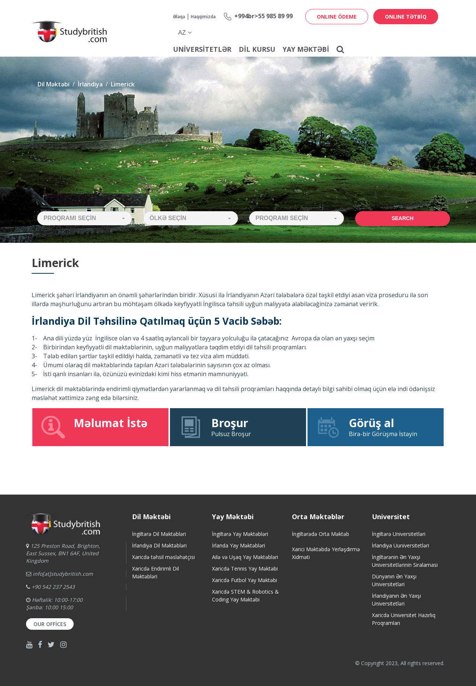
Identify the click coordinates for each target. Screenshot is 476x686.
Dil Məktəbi (54, 84)
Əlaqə (179, 16)
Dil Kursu (257, 49)
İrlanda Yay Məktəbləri (238, 545)
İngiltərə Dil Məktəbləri (159, 533)
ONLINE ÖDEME (337, 16)
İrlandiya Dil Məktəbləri (159, 545)
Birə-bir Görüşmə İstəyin (375, 426)
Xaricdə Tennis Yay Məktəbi (245, 568)
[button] (84, 218)
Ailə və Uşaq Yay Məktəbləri (245, 556)
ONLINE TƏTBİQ (406, 16)
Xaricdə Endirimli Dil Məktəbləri (155, 572)
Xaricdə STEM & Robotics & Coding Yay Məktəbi (245, 595)
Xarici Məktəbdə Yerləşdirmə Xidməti (326, 553)
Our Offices (49, 624)
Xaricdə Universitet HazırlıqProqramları (403, 619)
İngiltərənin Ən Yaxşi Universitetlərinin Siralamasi (405, 560)
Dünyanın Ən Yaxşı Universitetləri (394, 580)
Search (403, 218)
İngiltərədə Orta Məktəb (320, 533)
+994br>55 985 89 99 (263, 16)
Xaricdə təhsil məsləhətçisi (163, 556)
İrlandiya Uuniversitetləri (400, 545)
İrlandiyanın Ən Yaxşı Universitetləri (396, 599)
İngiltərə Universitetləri (398, 533)
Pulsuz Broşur (238, 426)
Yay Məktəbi (306, 49)
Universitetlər (202, 49)
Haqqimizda (203, 16)
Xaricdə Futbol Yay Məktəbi (244, 580)
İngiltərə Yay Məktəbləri (240, 533)
